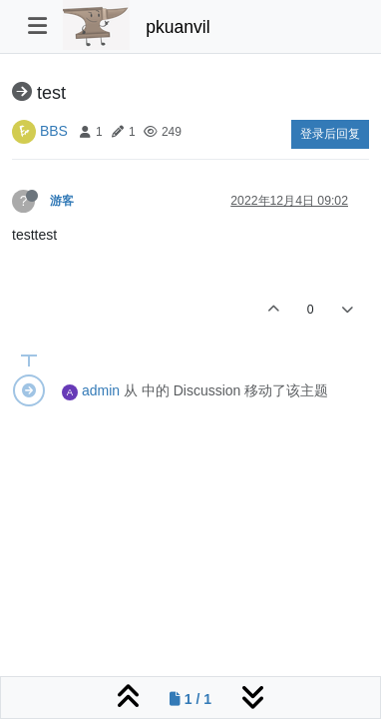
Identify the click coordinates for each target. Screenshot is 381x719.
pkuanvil (177, 27)
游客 (62, 201)
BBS (54, 131)
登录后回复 (330, 134)
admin (101, 390)
